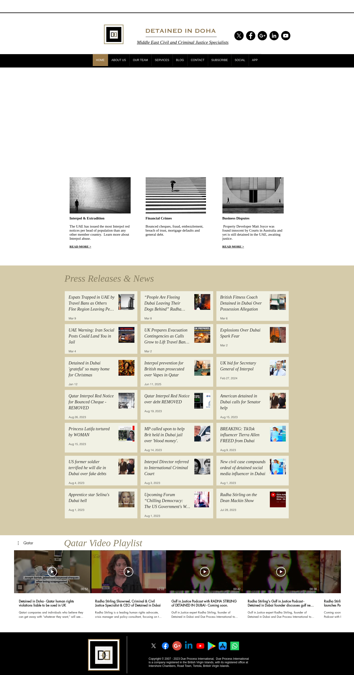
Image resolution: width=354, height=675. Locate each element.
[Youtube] (200, 645)
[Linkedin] (188, 645)
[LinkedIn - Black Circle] (274, 35)
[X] (239, 35)
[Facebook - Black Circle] (250, 35)
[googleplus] (177, 645)
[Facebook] (165, 645)
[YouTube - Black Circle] (285, 35)
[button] (25, 543)
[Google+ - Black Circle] (262, 35)
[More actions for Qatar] (25, 543)
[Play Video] (52, 571)
